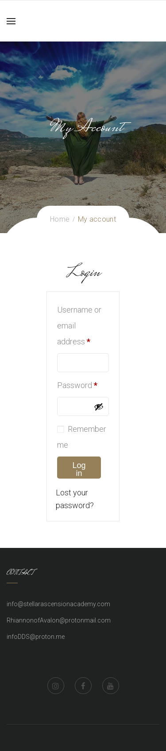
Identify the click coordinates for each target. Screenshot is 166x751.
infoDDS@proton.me (36, 636)
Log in (78, 469)
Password (77, 385)
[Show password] (99, 406)
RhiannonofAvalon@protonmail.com (59, 620)
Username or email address (79, 325)
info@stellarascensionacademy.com (58, 604)
